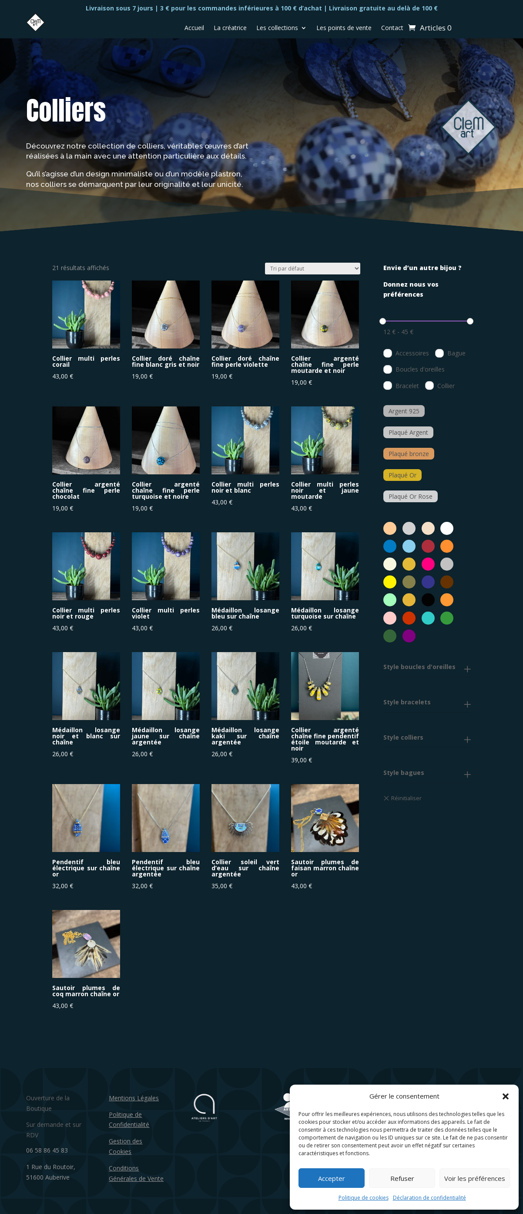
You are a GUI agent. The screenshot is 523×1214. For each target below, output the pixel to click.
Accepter (331, 1178)
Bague (456, 353)
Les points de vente (344, 28)
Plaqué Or (402, 475)
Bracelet (407, 386)
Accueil (194, 28)
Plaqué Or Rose (410, 496)
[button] (505, 1096)
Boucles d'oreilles (420, 369)
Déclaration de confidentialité (429, 1197)
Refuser (402, 1178)
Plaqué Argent (408, 432)
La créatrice (230, 28)
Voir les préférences (474, 1178)
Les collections (277, 28)
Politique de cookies (364, 1197)
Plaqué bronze (409, 454)
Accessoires (412, 353)
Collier (446, 386)
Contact (392, 28)
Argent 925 (404, 411)
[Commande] (312, 268)
